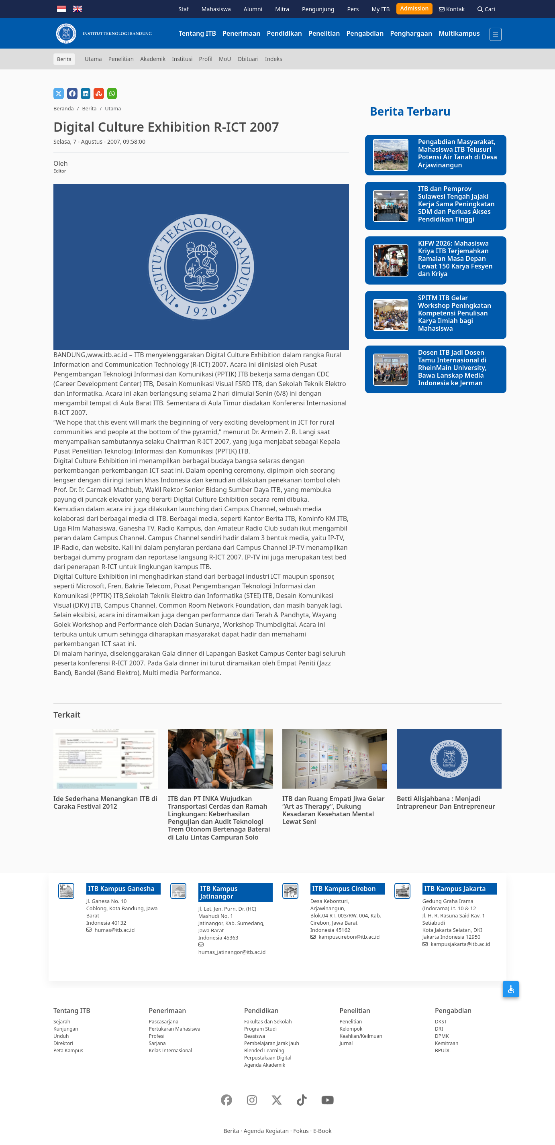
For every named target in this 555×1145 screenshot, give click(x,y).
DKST (441, 1021)
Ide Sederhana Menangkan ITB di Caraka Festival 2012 (105, 802)
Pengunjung (318, 9)
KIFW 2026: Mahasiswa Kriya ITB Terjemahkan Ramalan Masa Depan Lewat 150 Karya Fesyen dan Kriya (455, 259)
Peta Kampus (68, 1050)
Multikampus (459, 33)
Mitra (282, 9)
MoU (225, 59)
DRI (439, 1028)
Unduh (61, 1036)
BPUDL (443, 1050)
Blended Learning (264, 1050)
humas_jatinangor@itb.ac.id (232, 952)
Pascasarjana (164, 1021)
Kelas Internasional (170, 1050)
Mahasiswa (216, 9)
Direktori (63, 1043)
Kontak (452, 9)
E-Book (322, 1131)
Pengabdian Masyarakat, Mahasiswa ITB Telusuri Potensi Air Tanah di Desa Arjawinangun (457, 153)
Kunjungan (65, 1028)
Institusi (182, 59)
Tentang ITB (197, 33)
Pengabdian (365, 33)
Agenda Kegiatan (266, 1131)
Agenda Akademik (264, 1065)
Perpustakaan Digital (268, 1057)
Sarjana (157, 1043)
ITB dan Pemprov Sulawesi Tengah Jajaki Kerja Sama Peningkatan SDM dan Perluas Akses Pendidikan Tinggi (456, 204)
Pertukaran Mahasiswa (174, 1028)
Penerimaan (241, 33)
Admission (414, 8)
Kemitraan (446, 1043)
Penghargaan (411, 33)
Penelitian (324, 33)
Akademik (152, 59)
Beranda (63, 108)
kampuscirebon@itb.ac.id (349, 936)
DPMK (442, 1036)
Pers (353, 9)
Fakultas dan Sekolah (268, 1021)
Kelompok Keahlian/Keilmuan (361, 1032)
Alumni (253, 9)
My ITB (380, 9)
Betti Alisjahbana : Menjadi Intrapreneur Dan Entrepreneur (446, 802)
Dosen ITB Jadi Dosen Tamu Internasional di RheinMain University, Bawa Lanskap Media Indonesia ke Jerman (452, 368)
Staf (183, 9)
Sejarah (61, 1021)
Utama (93, 59)
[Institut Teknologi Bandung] (103, 33)
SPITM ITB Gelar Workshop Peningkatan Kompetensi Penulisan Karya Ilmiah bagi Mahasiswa (454, 313)
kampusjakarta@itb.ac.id (460, 944)
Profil (205, 59)
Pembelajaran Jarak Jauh (271, 1043)
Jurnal (346, 1043)
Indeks (273, 59)
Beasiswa (254, 1036)
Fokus (301, 1131)
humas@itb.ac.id (115, 929)
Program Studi (260, 1028)
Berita (89, 108)
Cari (486, 9)
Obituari (248, 59)
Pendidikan (284, 33)
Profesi (157, 1036)
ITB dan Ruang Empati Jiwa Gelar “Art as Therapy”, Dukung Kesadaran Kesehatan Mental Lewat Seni (333, 810)
